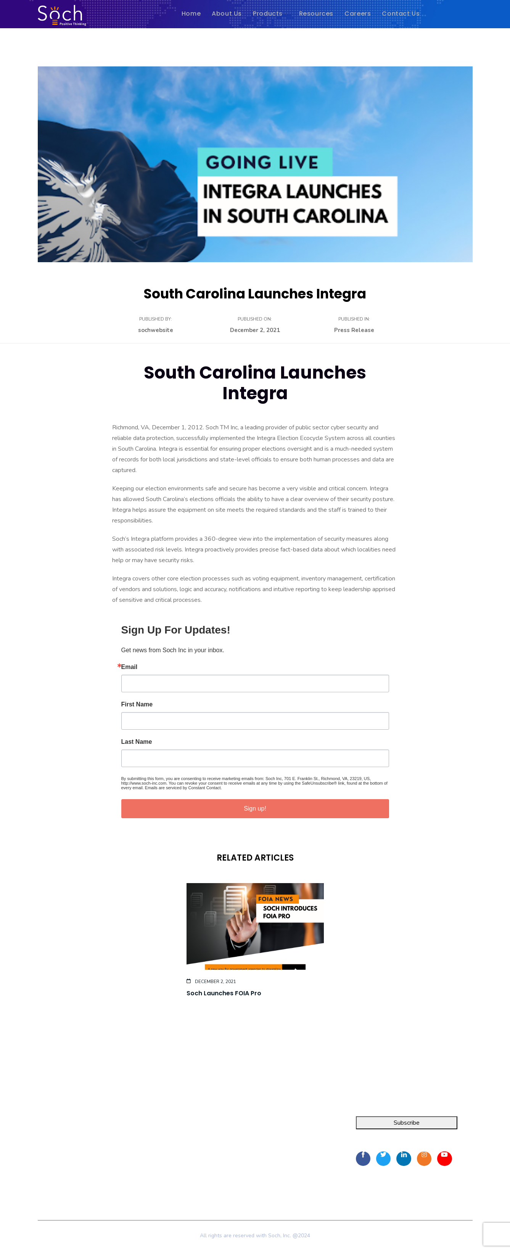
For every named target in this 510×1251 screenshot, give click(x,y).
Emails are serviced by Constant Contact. (183, 787)
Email (129, 667)
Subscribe (407, 1123)
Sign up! (255, 808)
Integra (47, 1126)
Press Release (354, 330)
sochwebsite (155, 330)
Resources (152, 1153)
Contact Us (152, 1167)
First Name (137, 704)
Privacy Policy (156, 1179)
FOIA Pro (50, 1140)
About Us (151, 1140)
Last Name (136, 742)
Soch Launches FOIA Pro (224, 993)
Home (146, 1126)
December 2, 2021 (255, 330)
